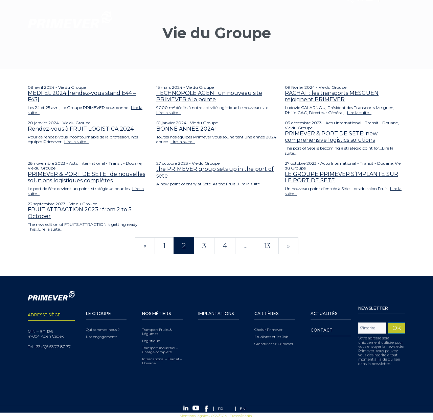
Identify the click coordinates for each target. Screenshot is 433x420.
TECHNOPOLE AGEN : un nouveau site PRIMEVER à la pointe (209, 96)
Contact (322, 321)
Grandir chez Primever (273, 336)
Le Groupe (98, 305)
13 (267, 246)
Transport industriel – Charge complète (160, 342)
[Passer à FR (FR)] (220, 408)
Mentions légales (194, 416)
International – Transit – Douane (162, 353)
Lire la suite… (168, 112)
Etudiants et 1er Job (271, 328)
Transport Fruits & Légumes (157, 323)
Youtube (369, 20)
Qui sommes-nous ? (103, 321)
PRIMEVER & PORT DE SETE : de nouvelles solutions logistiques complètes (86, 177)
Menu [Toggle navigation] (8, 46)
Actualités (324, 305)
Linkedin (360, 20)
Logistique (151, 333)
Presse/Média (241, 416)
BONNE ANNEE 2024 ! (186, 129)
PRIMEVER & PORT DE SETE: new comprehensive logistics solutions (331, 136)
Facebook (379, 20)
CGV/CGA (219, 416)
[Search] (315, 20)
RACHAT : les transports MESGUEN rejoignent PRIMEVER (332, 96)
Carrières (266, 305)
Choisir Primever (268, 321)
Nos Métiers (156, 305)
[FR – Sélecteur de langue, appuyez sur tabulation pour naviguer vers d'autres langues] (393, 20)
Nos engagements (101, 328)
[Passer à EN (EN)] (243, 408)
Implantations (216, 305)
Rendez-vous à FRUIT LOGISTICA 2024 (81, 129)
